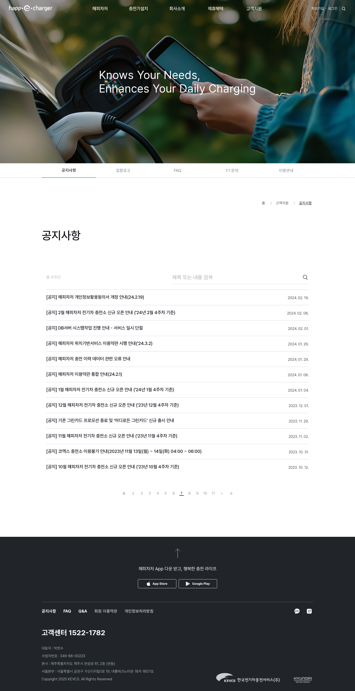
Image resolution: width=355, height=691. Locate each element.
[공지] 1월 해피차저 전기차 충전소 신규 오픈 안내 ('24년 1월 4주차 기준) (110, 389)
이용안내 (286, 170)
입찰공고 (123, 170)
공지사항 (69, 170)
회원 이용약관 (105, 611)
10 (205, 493)
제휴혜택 (215, 8)
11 (213, 493)
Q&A (82, 611)
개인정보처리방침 (139, 611)
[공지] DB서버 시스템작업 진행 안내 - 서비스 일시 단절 (94, 328)
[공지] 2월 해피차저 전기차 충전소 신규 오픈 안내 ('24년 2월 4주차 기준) (110, 312)
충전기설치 (138, 8)
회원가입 (317, 8)
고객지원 (254, 8)
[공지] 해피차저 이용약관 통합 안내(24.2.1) (84, 374)
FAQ (177, 170)
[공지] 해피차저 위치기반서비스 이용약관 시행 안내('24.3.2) (99, 343)
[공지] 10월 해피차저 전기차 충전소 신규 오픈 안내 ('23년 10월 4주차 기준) (112, 466)
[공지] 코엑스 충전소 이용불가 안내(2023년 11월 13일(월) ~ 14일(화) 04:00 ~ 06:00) (124, 451)
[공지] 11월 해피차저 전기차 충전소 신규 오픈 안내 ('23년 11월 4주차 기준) (112, 436)
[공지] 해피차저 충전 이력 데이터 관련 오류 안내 (88, 358)
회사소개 (177, 8)
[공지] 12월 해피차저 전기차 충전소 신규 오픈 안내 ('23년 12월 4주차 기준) (112, 405)
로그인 (333, 8)
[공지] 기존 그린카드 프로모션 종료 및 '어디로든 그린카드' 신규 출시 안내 (110, 420)
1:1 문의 (231, 170)
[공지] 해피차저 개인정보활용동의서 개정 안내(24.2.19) (95, 297)
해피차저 (100, 8)
